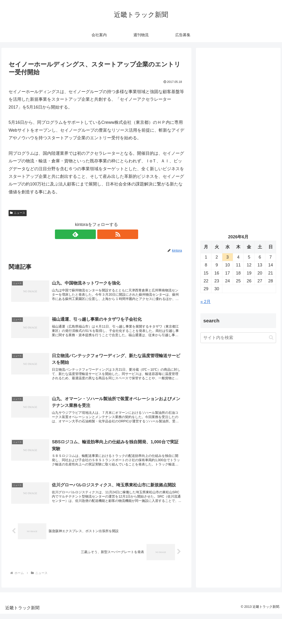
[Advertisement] (238, 97)
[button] (271, 337)
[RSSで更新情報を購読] (102, 234)
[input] (238, 337)
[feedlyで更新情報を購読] (91, 234)
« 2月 (205, 301)
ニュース (17, 213)
